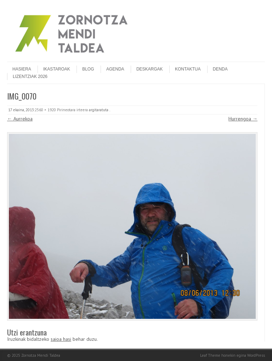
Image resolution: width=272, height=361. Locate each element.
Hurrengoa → (242, 118)
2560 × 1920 (45, 109)
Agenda (115, 69)
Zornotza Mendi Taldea (40, 355)
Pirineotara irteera (72, 109)
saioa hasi (61, 339)
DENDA (220, 69)
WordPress (256, 355)
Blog (88, 69)
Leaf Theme (210, 355)
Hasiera (21, 69)
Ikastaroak (56, 69)
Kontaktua (187, 69)
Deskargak (149, 69)
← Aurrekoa (20, 118)
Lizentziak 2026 (30, 76)
